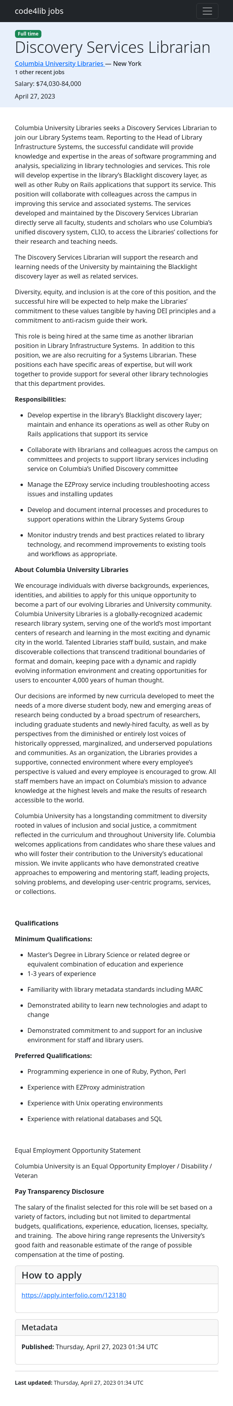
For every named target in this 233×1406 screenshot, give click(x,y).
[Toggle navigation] (207, 11)
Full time (28, 33)
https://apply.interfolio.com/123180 (74, 1295)
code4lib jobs (39, 11)
